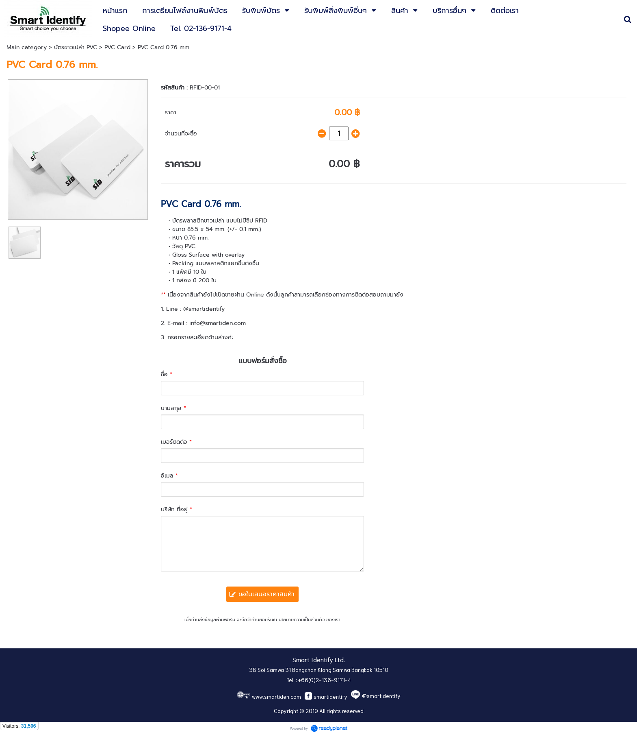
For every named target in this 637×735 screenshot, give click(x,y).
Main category (26, 47)
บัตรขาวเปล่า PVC (75, 47)
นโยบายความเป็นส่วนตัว (302, 619)
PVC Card (117, 47)
